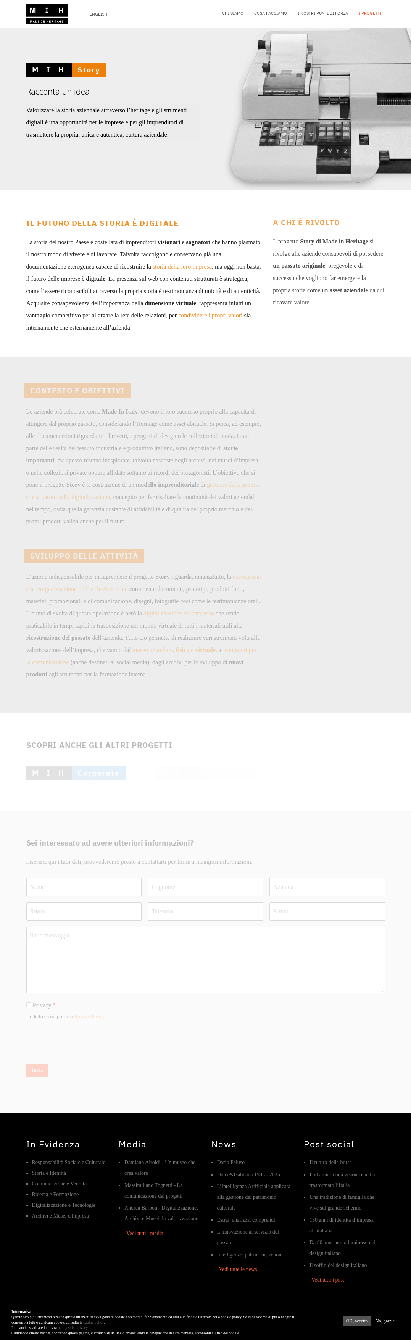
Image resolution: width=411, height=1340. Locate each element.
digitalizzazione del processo (178, 613)
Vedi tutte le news (238, 1269)
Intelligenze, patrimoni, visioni (250, 1255)
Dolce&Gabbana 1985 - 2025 (248, 1174)
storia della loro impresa (182, 266)
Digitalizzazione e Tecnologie (64, 1205)
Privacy (42, 1005)
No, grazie (385, 1323)
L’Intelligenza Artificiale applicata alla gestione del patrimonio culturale (253, 1197)
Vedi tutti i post (327, 1280)
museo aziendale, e (174, 650)
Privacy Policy (89, 1016)
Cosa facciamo (270, 13)
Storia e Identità (49, 1173)
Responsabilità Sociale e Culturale (68, 1162)
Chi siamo (232, 13)
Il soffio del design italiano (338, 1265)
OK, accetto (357, 1323)
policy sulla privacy (72, 1329)
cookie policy (93, 1324)
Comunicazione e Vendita (59, 1184)
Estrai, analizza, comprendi (246, 1220)
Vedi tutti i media (144, 1233)
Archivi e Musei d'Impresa (60, 1216)
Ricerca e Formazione (55, 1194)
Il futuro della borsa (330, 1162)
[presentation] (84, 1043)
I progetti (370, 13)
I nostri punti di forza (323, 13)
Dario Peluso (231, 1162)
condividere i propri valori (210, 315)
